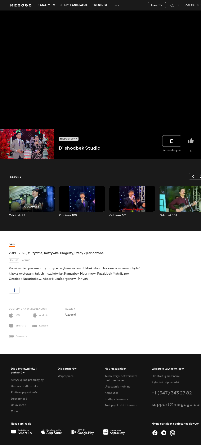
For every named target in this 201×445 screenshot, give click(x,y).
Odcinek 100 (68, 215)
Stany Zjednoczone (89, 253)
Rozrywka (51, 253)
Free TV (157, 5)
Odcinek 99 (17, 215)
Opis (12, 244)
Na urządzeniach (115, 369)
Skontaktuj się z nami (166, 376)
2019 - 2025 (17, 253)
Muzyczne (35, 253)
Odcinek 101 (117, 215)
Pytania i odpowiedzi (165, 382)
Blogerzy (66, 253)
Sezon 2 (16, 177)
